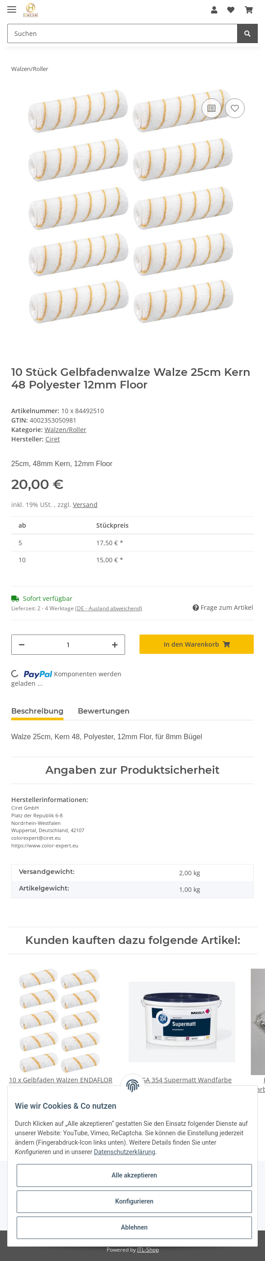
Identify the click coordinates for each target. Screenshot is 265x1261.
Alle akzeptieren (134, 1175)
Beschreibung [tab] (37, 711)
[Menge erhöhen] (115, 644)
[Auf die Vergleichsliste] (211, 108)
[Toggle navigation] (11, 5)
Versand (85, 504)
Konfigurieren (134, 1201)
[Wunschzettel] (230, 10)
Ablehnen (134, 1227)
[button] (214, 10)
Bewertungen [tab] (104, 711)
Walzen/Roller (65, 429)
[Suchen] (122, 33)
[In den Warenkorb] (196, 644)
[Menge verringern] (21, 644)
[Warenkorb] (249, 10)
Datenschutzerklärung (124, 1151)
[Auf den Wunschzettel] (235, 108)
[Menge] (68, 644)
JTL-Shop (148, 1249)
